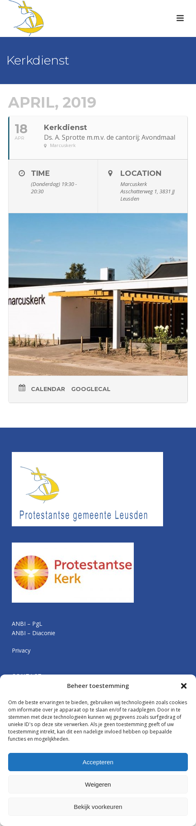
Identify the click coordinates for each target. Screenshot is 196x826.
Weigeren (98, 784)
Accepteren (98, 762)
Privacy (21, 650)
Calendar (48, 389)
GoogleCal (91, 389)
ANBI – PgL (27, 623)
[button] (184, 686)
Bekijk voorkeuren (98, 806)
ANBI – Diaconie (33, 633)
